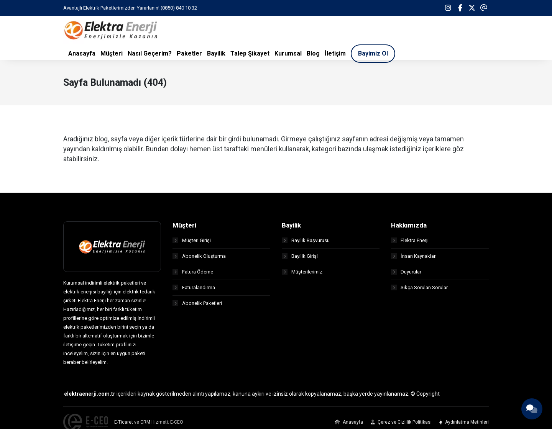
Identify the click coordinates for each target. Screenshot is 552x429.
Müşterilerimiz (302, 272)
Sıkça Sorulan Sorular (419, 287)
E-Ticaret (123, 422)
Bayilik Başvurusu (306, 240)
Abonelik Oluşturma (199, 256)
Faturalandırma (193, 287)
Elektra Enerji (410, 240)
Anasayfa (349, 422)
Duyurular (406, 272)
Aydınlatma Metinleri (464, 422)
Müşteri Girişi (191, 240)
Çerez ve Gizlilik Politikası (401, 422)
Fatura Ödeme (192, 272)
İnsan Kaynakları (414, 256)
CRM (145, 422)
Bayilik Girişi (300, 256)
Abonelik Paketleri (197, 303)
